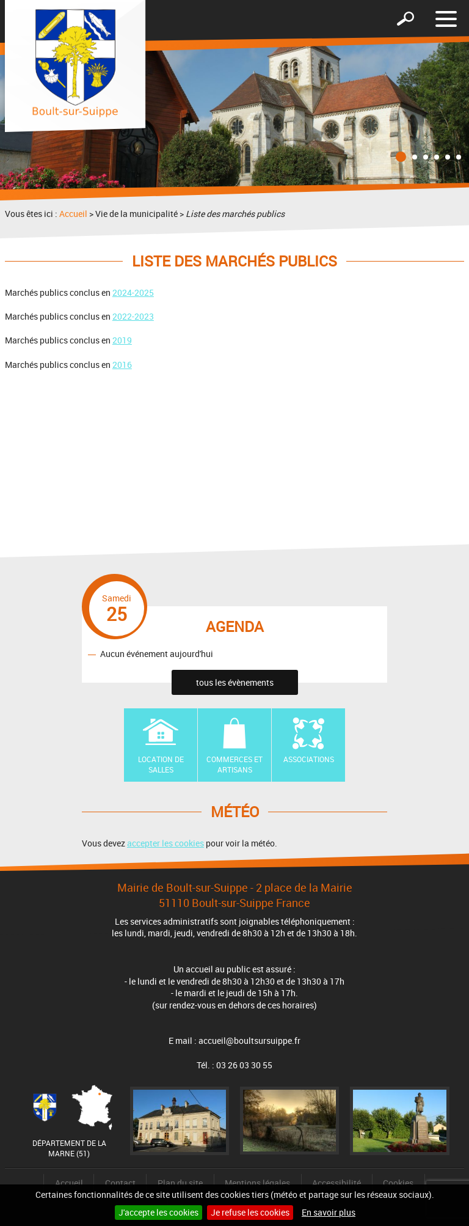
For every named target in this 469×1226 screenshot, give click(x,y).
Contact (120, 1183)
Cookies (398, 1183)
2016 (122, 364)
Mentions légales (257, 1183)
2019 (122, 340)
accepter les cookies (165, 843)
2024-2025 (133, 292)
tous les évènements (235, 682)
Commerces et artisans (234, 764)
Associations (308, 759)
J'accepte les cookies (158, 1212)
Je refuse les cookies (250, 1212)
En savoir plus (328, 1212)
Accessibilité (336, 1183)
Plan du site (180, 1183)
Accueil (73, 213)
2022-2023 (133, 316)
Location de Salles (161, 764)
